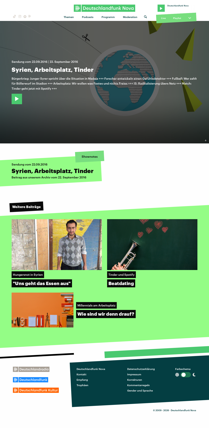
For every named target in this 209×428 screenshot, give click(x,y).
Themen (69, 16)
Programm (108, 16)
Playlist (177, 18)
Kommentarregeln (138, 385)
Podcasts (87, 16)
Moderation (130, 16)
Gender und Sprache (140, 390)
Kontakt (81, 374)
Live (163, 18)
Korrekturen (134, 379)
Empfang (82, 379)
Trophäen (82, 385)
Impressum (134, 374)
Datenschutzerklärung (141, 368)
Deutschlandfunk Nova (91, 368)
